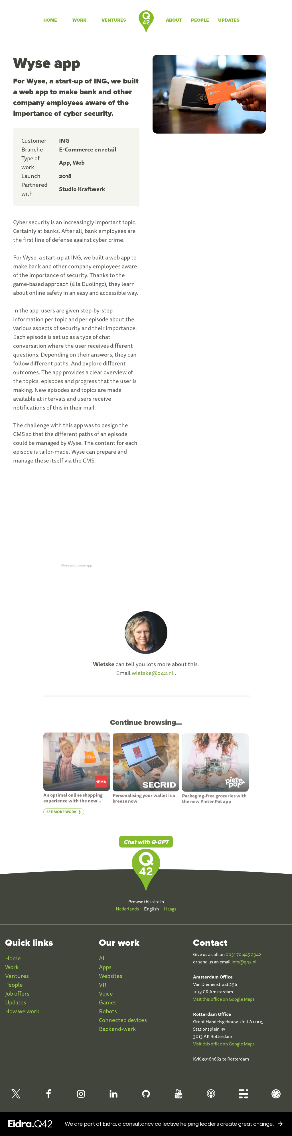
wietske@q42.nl (153, 676)
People (200, 20)
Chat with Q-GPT (146, 842)
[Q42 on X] (16, 1096)
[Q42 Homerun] (276, 1096)
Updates (229, 20)
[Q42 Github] (146, 1096)
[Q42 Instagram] (81, 1096)
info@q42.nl (244, 961)
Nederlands (127, 908)
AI (101, 958)
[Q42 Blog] (243, 1096)
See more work (61, 815)
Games (108, 1002)
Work (79, 20)
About (174, 20)
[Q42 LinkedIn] (113, 1096)
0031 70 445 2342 (243, 954)
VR (102, 984)
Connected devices (123, 1020)
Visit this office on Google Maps (224, 999)
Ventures (114, 20)
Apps (105, 967)
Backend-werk (117, 1028)
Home (50, 20)
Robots (108, 1011)
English (151, 908)
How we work (22, 1011)
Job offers (17, 993)
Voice (106, 993)
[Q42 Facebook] (48, 1096)
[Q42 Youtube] (178, 1096)
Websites (110, 975)
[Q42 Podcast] (211, 1096)
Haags (170, 908)
